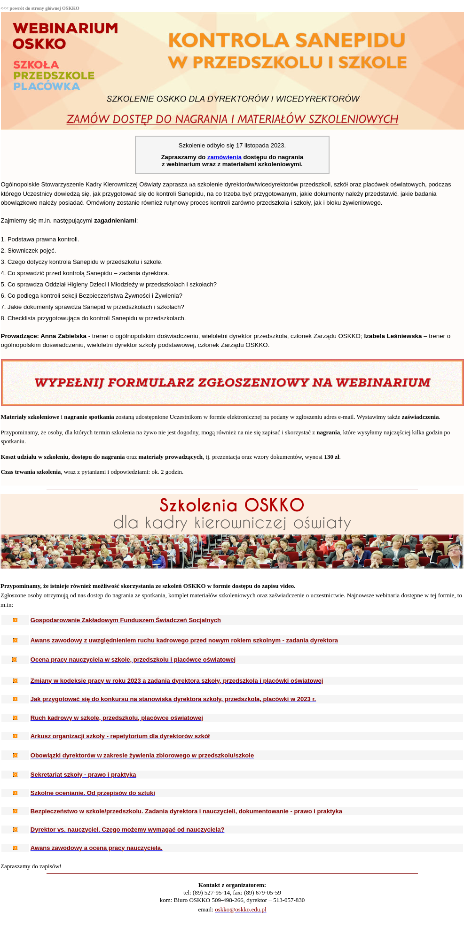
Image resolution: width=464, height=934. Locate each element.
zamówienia (224, 157)
